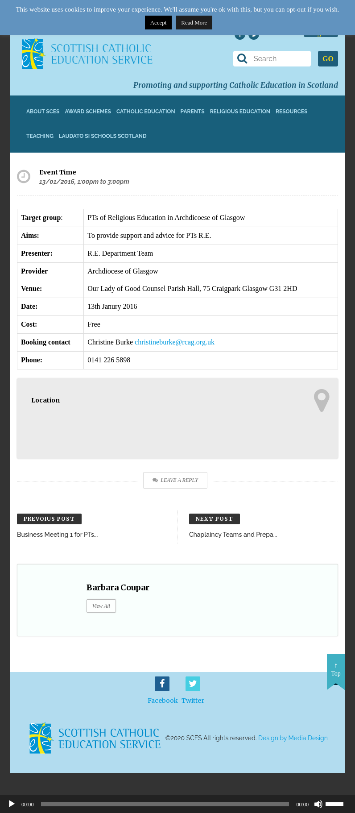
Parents (193, 111)
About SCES (42, 111)
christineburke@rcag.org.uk (175, 342)
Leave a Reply (175, 480)
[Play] (11, 804)
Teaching (40, 136)
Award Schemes (88, 111)
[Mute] (318, 804)
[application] (177, 804)
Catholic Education (145, 111)
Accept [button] (158, 22)
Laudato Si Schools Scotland (103, 136)
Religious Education (240, 111)
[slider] (338, 803)
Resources (291, 111)
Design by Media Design (293, 738)
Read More (194, 22)
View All (101, 606)
